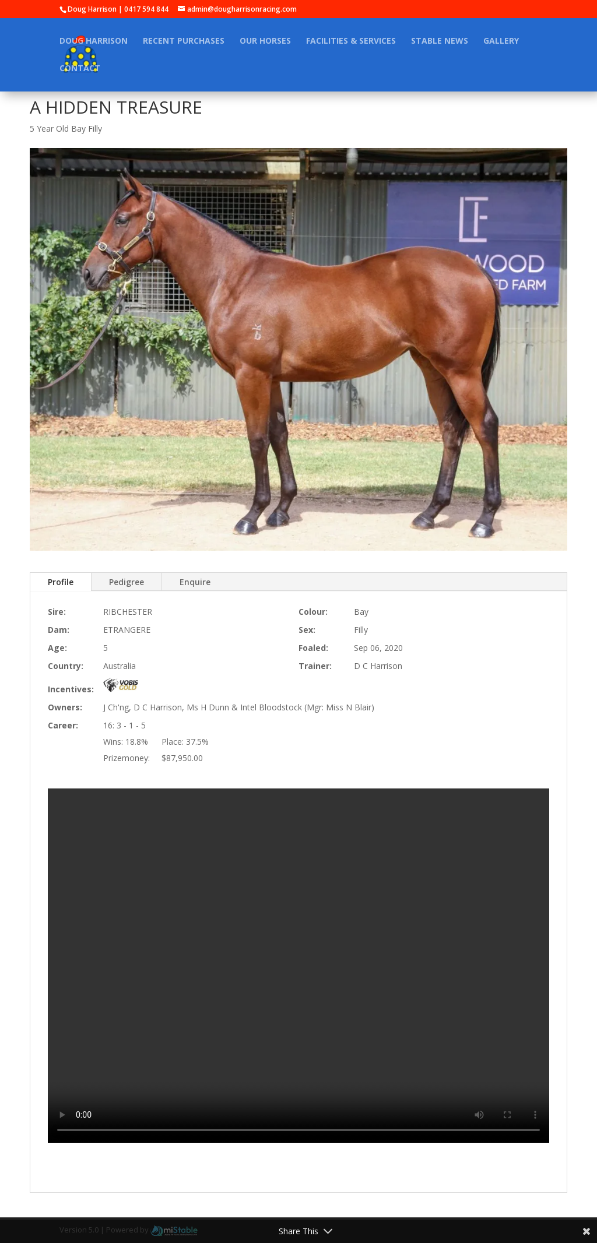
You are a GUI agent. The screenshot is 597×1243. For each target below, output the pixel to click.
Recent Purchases (183, 41)
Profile (60, 581)
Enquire (195, 581)
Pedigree (126, 581)
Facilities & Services (351, 41)
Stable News (439, 41)
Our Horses (265, 41)
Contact (79, 68)
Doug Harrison (93, 41)
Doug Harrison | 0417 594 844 (118, 9)
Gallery (501, 41)
